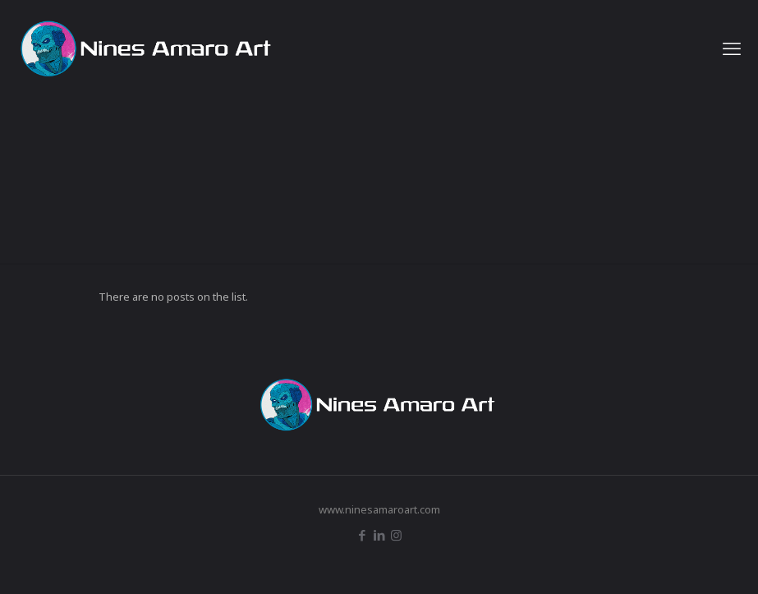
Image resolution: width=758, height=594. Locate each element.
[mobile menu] (732, 48)
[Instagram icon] (396, 535)
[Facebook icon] (362, 535)
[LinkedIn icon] (379, 535)
